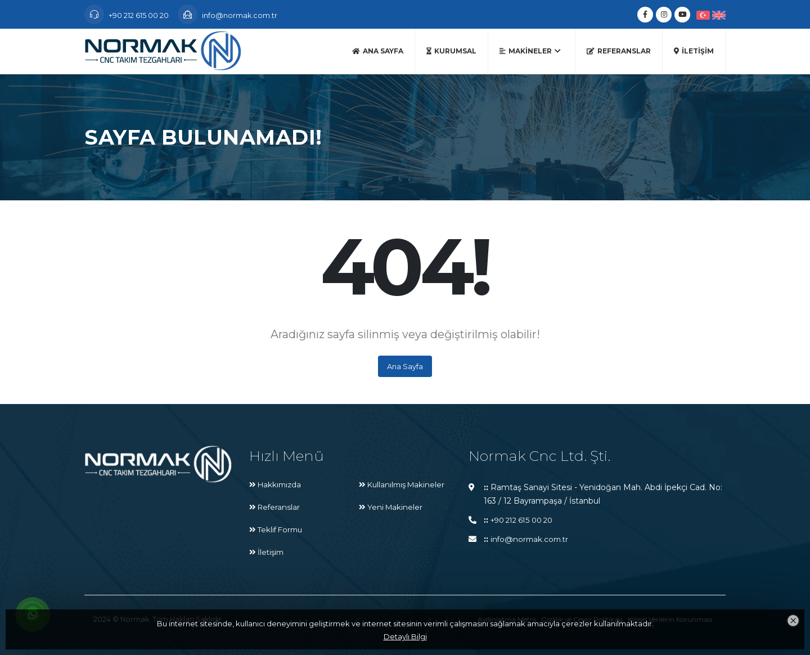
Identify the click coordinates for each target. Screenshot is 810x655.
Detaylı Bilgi (405, 636)
